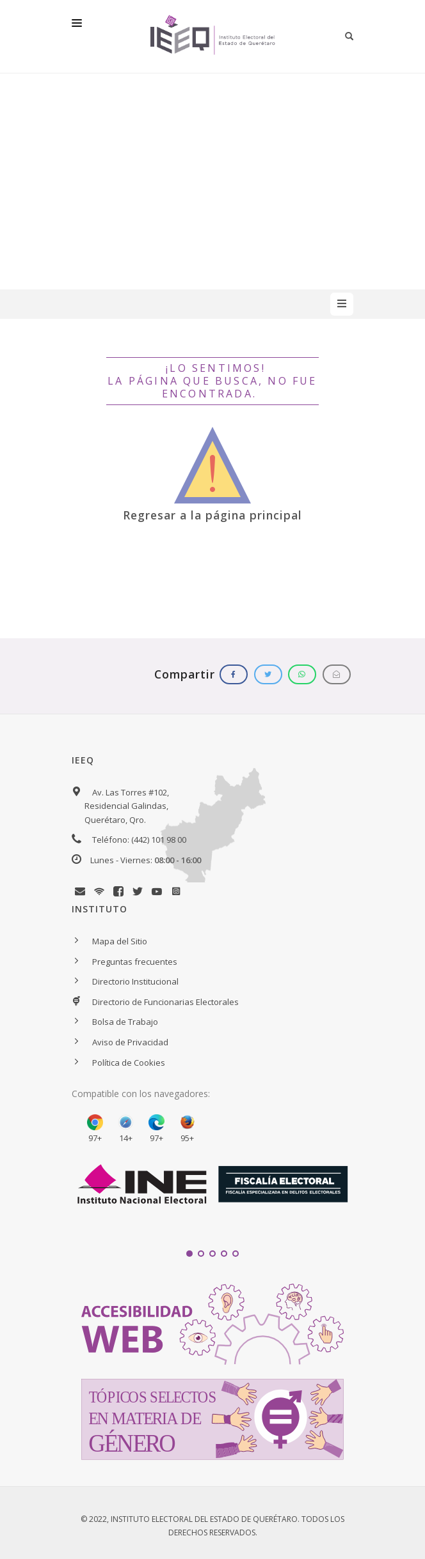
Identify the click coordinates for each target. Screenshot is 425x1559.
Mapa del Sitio (119, 941)
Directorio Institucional (135, 981)
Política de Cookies (128, 1062)
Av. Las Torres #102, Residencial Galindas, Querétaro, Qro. (126, 806)
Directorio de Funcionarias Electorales (165, 1002)
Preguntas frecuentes (134, 961)
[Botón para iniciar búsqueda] (349, 36)
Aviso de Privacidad (130, 1042)
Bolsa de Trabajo (125, 1021)
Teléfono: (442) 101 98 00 (139, 839)
